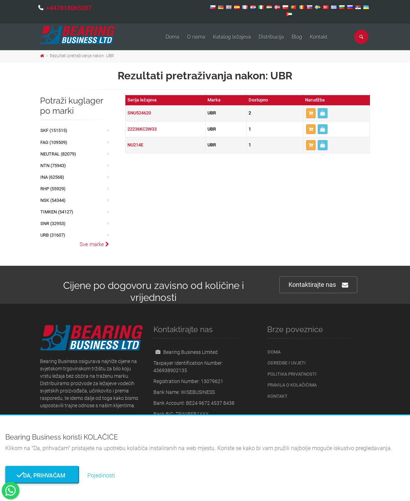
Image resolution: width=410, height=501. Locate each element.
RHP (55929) (53, 188)
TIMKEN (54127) (56, 212)
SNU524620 (139, 113)
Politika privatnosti (292, 374)
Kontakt (319, 37)
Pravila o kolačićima (292, 385)
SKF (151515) (53, 130)
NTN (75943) (53, 165)
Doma (172, 37)
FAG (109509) (53, 142)
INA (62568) (52, 177)
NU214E (135, 144)
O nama (196, 37)
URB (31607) (52, 235)
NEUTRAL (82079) (58, 154)
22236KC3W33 (142, 129)
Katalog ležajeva (232, 37)
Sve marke (94, 244)
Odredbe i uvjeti (286, 362)
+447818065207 (69, 8)
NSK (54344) (53, 200)
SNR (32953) (53, 223)
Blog (297, 37)
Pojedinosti (101, 475)
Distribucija (271, 37)
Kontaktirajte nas (318, 285)
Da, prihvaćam (42, 475)
